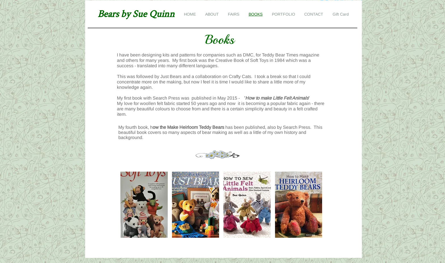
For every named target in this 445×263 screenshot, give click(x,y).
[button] (144, 205)
